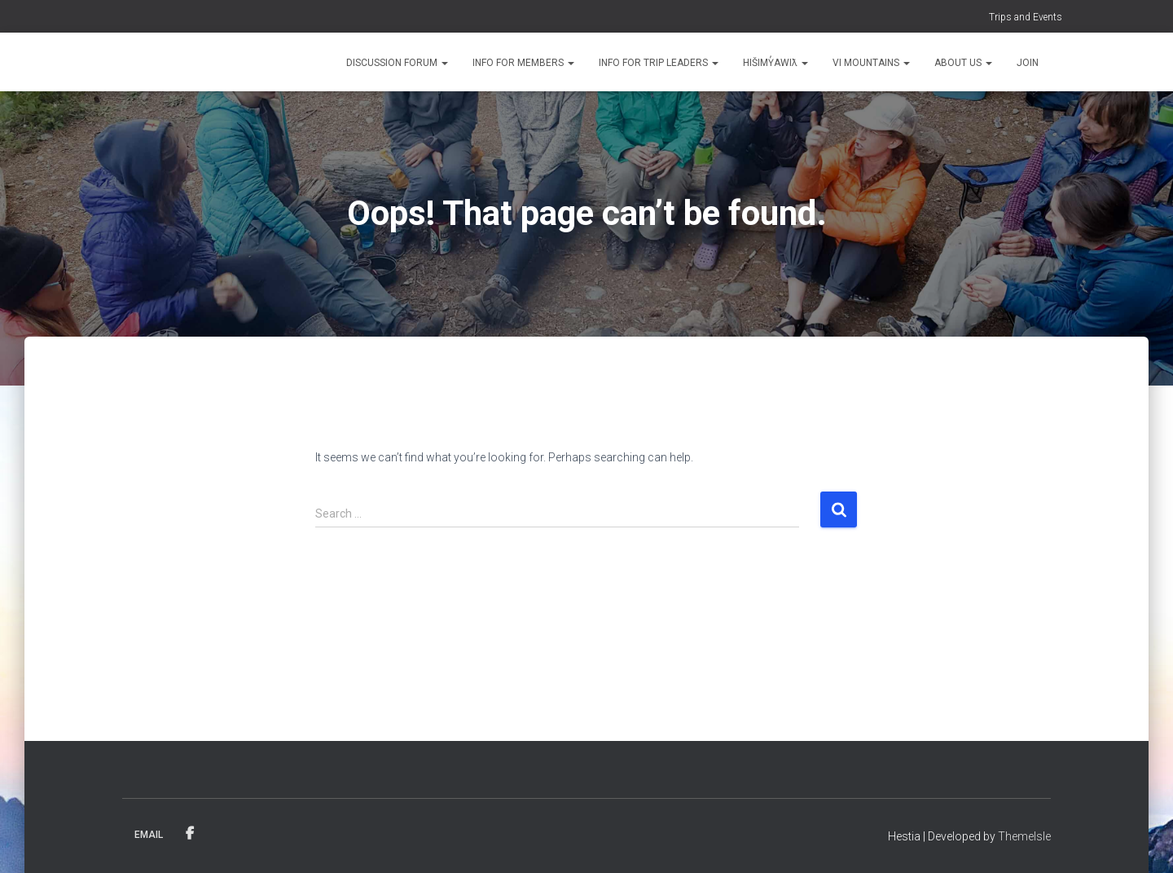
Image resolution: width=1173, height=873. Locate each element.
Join (1028, 62)
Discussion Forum (397, 62)
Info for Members (523, 62)
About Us (963, 62)
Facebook (190, 834)
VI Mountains (871, 62)
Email (148, 834)
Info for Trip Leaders (658, 62)
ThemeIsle (1024, 836)
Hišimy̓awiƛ (775, 62)
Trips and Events (1025, 17)
